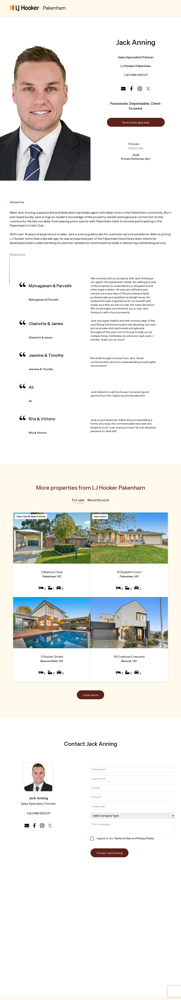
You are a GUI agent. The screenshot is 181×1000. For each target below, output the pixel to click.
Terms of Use (122, 838)
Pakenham (54, 8)
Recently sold (98, 500)
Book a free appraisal (136, 122)
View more (90, 695)
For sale (78, 500)
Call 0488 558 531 (135, 75)
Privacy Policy (145, 838)
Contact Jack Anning (109, 853)
